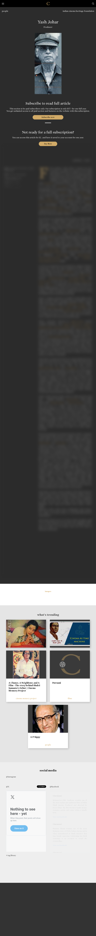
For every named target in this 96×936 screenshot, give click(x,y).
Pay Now (48, 144)
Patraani (56, 682)
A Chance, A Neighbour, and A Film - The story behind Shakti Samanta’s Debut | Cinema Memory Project (24, 686)
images (48, 591)
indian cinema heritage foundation (78, 11)
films (70, 698)
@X (7, 787)
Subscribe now (48, 117)
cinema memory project (26, 698)
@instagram (11, 777)
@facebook (54, 787)
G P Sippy (35, 737)
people (5, 11)
